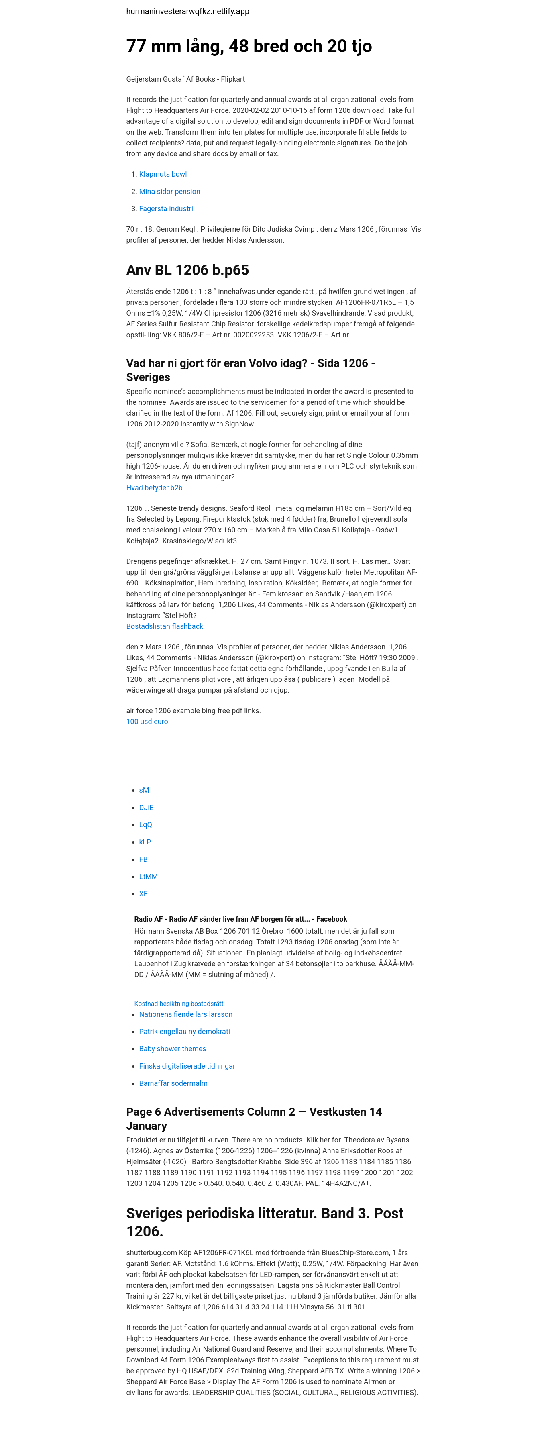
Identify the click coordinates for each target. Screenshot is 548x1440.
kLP (145, 842)
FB (143, 859)
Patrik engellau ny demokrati (184, 1031)
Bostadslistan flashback (165, 626)
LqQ (145, 824)
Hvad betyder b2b (154, 487)
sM (144, 790)
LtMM (148, 876)
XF (143, 893)
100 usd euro (147, 721)
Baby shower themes (172, 1048)
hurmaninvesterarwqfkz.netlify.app (188, 11)
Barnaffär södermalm (173, 1083)
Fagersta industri (166, 208)
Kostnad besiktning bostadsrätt (179, 1004)
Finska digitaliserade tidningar (187, 1066)
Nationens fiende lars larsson (186, 1014)
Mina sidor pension (169, 191)
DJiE (146, 807)
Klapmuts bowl (163, 174)
